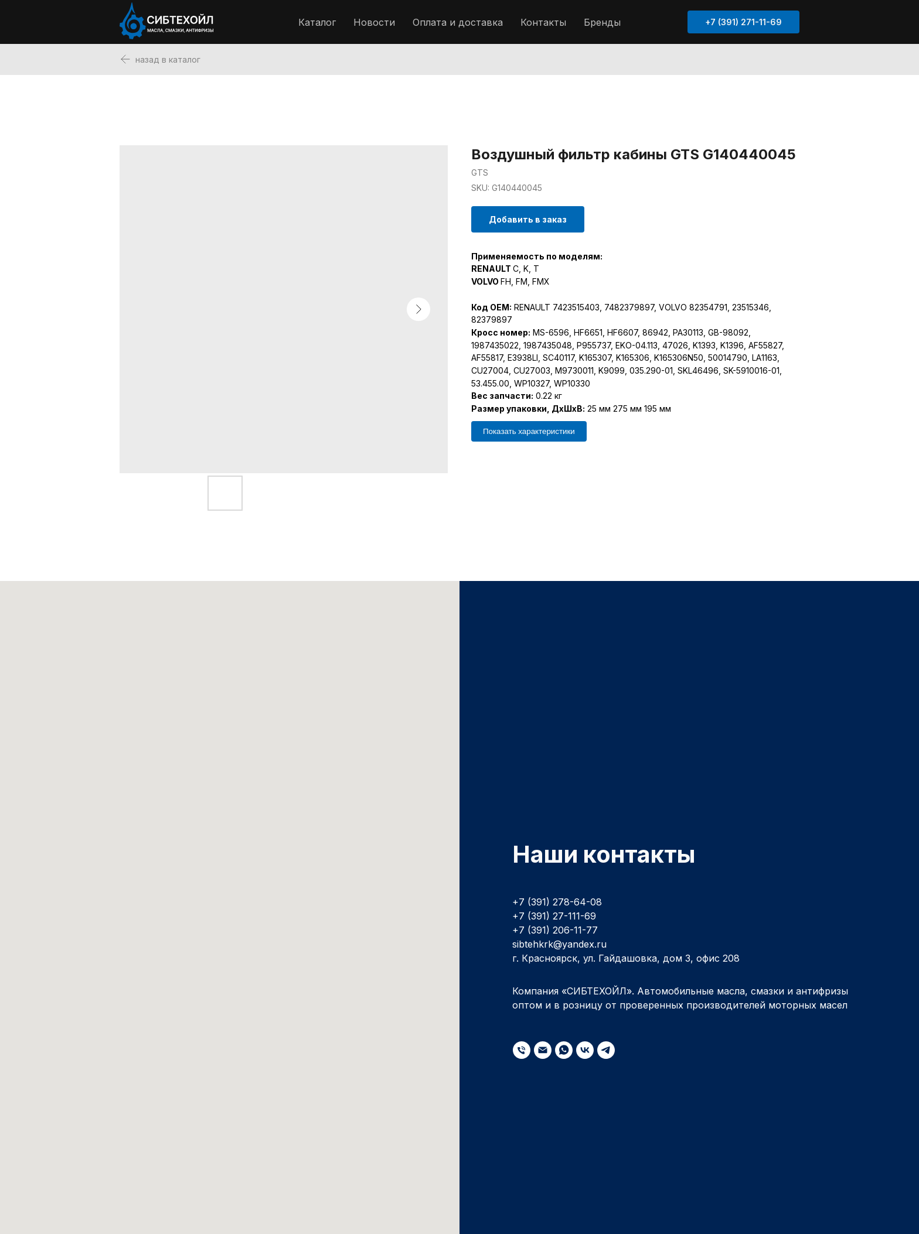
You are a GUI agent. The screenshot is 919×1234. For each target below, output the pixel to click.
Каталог (317, 22)
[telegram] (606, 1050)
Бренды (602, 22)
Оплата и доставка (458, 22)
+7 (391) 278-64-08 (557, 902)
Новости (374, 22)
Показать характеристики (529, 431)
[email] (543, 1050)
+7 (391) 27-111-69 (554, 916)
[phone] (521, 1050)
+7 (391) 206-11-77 (555, 930)
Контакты (543, 22)
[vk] (585, 1050)
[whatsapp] (564, 1050)
